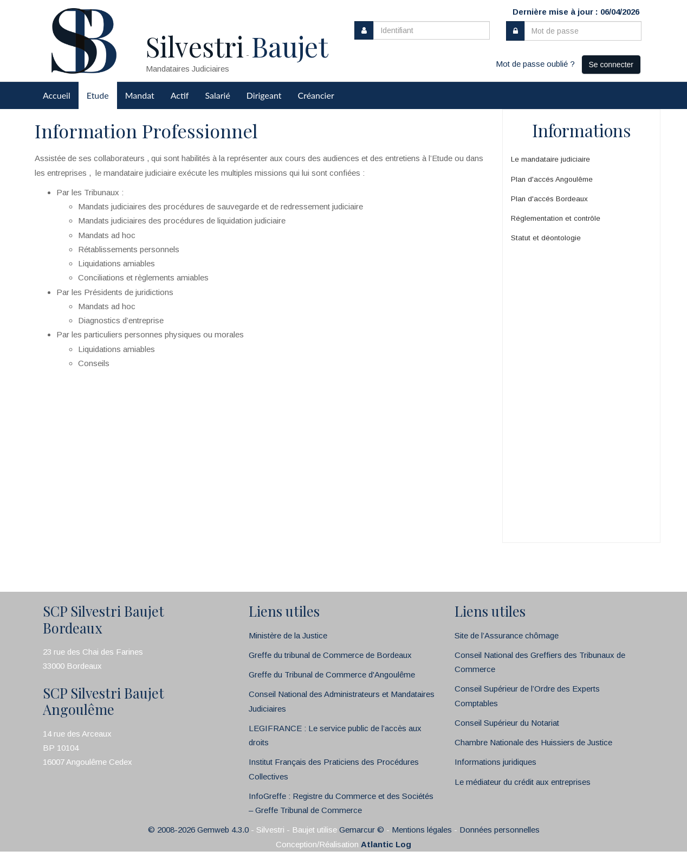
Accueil (56, 95)
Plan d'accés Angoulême (552, 179)
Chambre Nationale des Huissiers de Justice (533, 742)
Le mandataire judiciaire (550, 159)
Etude (98, 95)
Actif (180, 95)
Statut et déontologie (546, 238)
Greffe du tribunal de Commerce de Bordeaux (330, 655)
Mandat (139, 95)
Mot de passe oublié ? (535, 63)
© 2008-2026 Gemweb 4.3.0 (198, 829)
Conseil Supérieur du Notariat (507, 722)
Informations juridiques (495, 761)
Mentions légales (422, 829)
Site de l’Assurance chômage (507, 635)
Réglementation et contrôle (555, 218)
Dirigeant (264, 95)
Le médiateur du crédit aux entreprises (523, 781)
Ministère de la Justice (288, 635)
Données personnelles (499, 829)
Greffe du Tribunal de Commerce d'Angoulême (332, 674)
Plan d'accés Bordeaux (549, 199)
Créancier (316, 95)
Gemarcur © (361, 829)
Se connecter (611, 64)
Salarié (217, 95)
